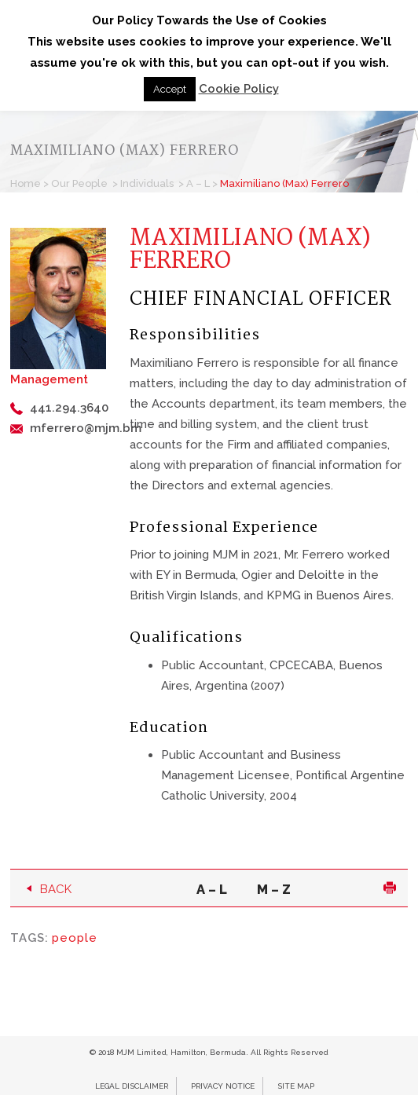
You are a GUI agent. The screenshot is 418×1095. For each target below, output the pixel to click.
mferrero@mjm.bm (85, 428)
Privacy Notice (223, 1086)
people (74, 938)
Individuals (147, 183)
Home (25, 183)
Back (56, 889)
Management (49, 379)
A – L (198, 183)
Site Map (295, 1086)
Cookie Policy (239, 89)
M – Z (274, 889)
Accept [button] (169, 89)
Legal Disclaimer (131, 1086)
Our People (79, 183)
